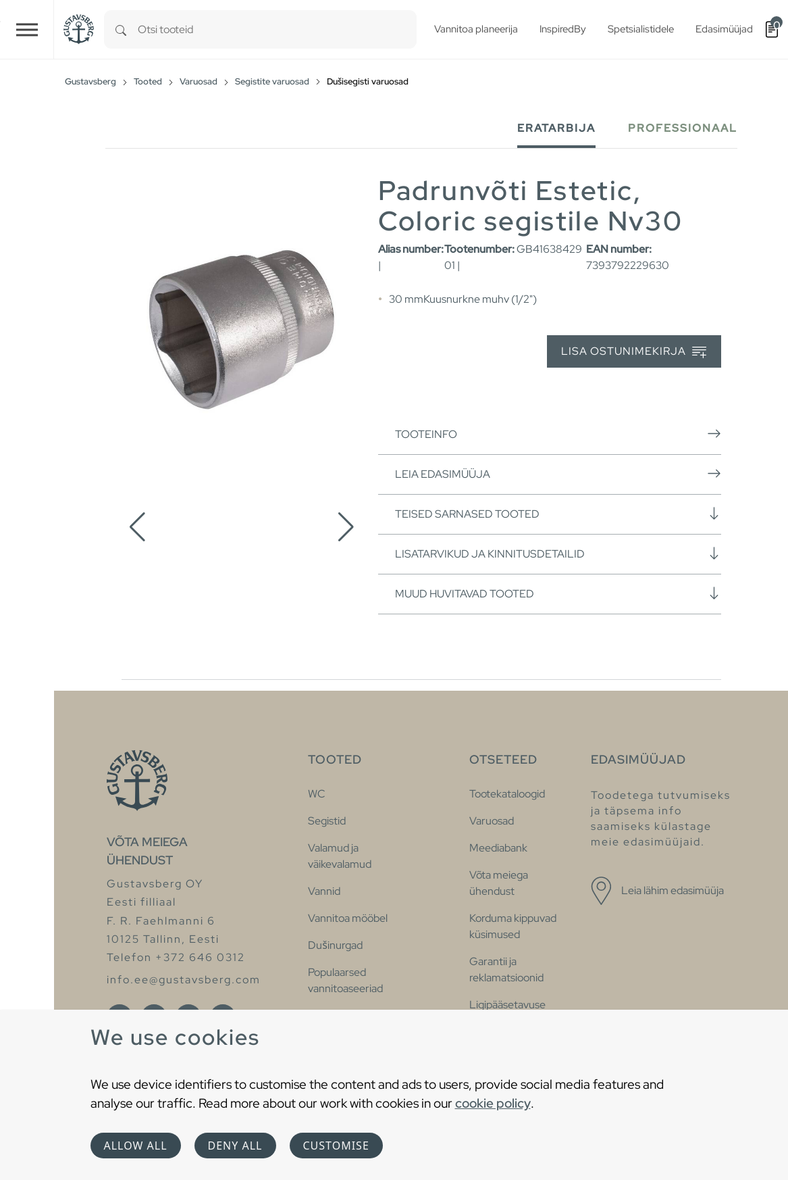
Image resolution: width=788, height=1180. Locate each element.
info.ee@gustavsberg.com (184, 980)
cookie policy (493, 1103)
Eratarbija (556, 128)
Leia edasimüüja (558, 473)
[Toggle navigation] (27, 29)
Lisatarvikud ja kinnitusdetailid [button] (558, 553)
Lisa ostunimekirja (633, 352)
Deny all (235, 1145)
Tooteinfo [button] (558, 433)
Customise (336, 1145)
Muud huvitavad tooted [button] (558, 593)
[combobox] (277, 29)
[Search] (121, 29)
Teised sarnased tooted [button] (558, 513)
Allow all (135, 1145)
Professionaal (682, 128)
